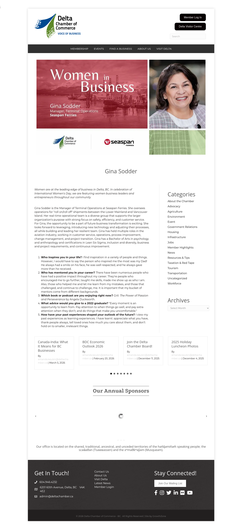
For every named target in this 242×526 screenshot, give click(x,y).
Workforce (174, 283)
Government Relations (182, 227)
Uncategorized (177, 278)
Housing (173, 232)
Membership (79, 48)
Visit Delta (164, 48)
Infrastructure (177, 237)
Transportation (177, 273)
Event (171, 221)
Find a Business (120, 48)
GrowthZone (159, 516)
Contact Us (101, 471)
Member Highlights (180, 247)
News (171, 252)
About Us (144, 48)
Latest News (102, 483)
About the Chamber (181, 201)
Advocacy (174, 206)
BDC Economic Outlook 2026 (93, 344)
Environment (176, 216)
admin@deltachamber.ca (56, 496)
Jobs (171, 242)
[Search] (188, 36)
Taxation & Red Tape (181, 262)
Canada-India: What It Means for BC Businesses (53, 346)
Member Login (104, 487)
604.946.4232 (48, 482)
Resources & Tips (179, 257)
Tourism (173, 268)
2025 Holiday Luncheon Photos (185, 344)
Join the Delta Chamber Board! (139, 344)
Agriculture (175, 211)
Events (99, 48)
